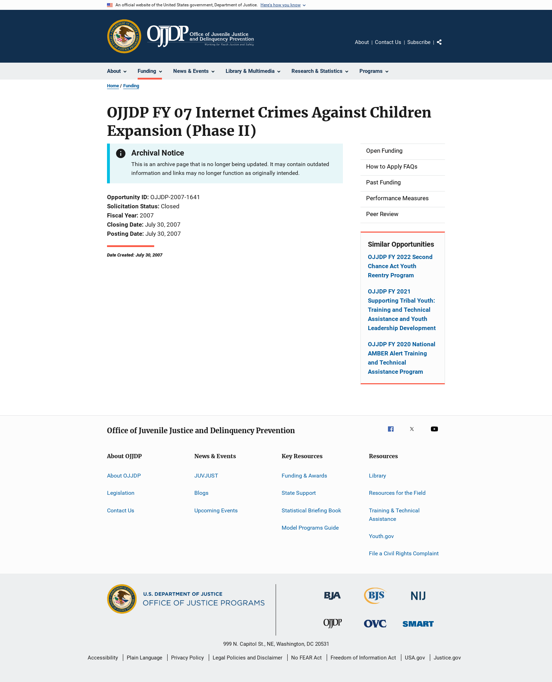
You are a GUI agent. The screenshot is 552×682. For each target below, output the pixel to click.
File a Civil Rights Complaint (404, 553)
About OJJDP (124, 475)
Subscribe (419, 42)
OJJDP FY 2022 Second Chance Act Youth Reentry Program (400, 266)
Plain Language (144, 658)
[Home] (200, 36)
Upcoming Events (216, 510)
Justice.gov (447, 658)
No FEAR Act (306, 658)
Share (445, 47)
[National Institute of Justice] (418, 601)
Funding (131, 85)
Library (377, 475)
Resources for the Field (397, 493)
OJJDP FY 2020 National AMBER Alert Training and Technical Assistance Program (401, 358)
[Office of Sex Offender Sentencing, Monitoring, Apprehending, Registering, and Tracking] (418, 628)
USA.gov (415, 658)
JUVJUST (206, 475)
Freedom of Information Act (363, 658)
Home (113, 85)
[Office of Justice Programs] (124, 36)
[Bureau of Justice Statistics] (375, 605)
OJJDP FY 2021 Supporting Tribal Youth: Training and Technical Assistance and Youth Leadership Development (402, 309)
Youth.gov (381, 536)
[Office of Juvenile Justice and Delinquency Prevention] (333, 630)
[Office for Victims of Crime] (375, 629)
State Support (299, 493)
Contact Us (388, 42)
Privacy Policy (187, 658)
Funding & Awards (304, 475)
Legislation (120, 493)
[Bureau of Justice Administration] (332, 601)
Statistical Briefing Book (311, 510)
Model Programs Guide (310, 527)
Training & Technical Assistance (394, 514)
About (362, 42)
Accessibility (103, 658)
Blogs (201, 493)
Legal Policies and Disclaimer (247, 658)
